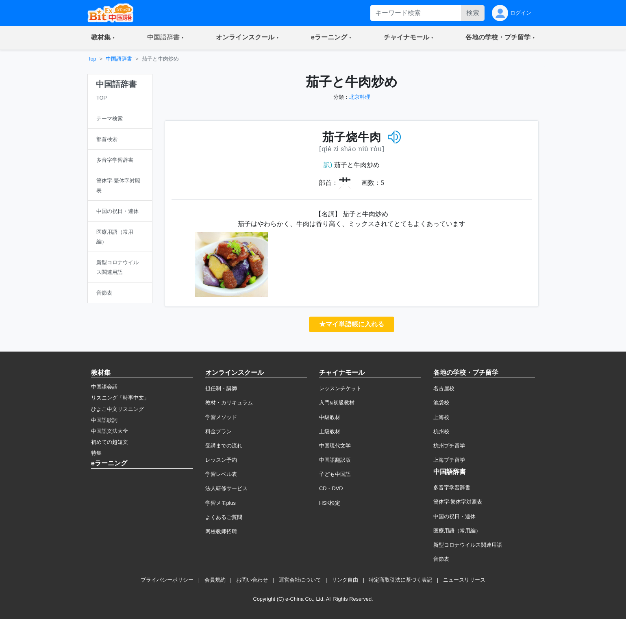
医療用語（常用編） (457, 531)
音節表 (441, 559)
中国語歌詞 (104, 420)
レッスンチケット (340, 388)
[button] (103, 38)
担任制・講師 (221, 388)
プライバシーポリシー (167, 580)
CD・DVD (331, 488)
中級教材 (329, 417)
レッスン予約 (221, 460)
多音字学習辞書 (451, 487)
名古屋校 (443, 388)
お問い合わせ (252, 580)
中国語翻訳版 (335, 460)
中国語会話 (104, 387)
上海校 (441, 417)
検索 (472, 12)
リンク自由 (345, 580)
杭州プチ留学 (449, 446)
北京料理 (359, 97)
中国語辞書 (119, 59)
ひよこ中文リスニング (117, 409)
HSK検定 (329, 503)
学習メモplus (220, 503)
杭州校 (441, 431)
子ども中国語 (335, 474)
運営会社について (300, 580)
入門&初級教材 (336, 403)
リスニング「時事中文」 (120, 398)
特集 (96, 453)
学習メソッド (221, 417)
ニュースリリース (464, 580)
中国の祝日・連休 (454, 516)
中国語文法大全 (109, 431)
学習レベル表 (221, 474)
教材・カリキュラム (229, 403)
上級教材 (329, 431)
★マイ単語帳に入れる (351, 324)
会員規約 (215, 580)
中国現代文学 (335, 446)
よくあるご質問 (223, 517)
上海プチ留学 (449, 460)
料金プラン (218, 431)
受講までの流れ (223, 446)
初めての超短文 (109, 442)
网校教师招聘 (221, 531)
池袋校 (441, 403)
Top (92, 59)
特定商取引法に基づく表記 (400, 580)
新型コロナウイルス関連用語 (467, 545)
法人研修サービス (226, 488)
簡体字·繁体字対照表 (458, 502)
